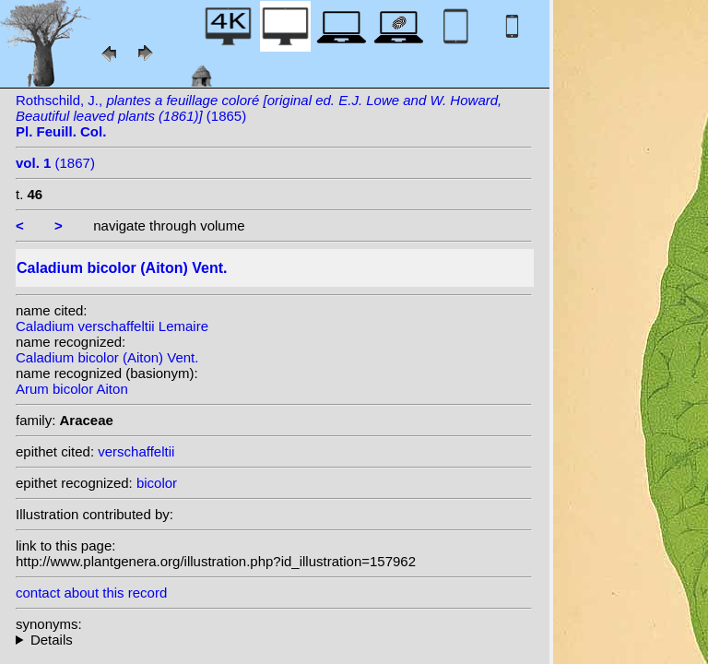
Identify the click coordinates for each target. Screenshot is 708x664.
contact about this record (91, 592)
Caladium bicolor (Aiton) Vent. (107, 357)
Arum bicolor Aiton (72, 389)
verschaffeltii (136, 451)
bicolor (156, 483)
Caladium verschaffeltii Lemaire (112, 326)
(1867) (55, 163)
